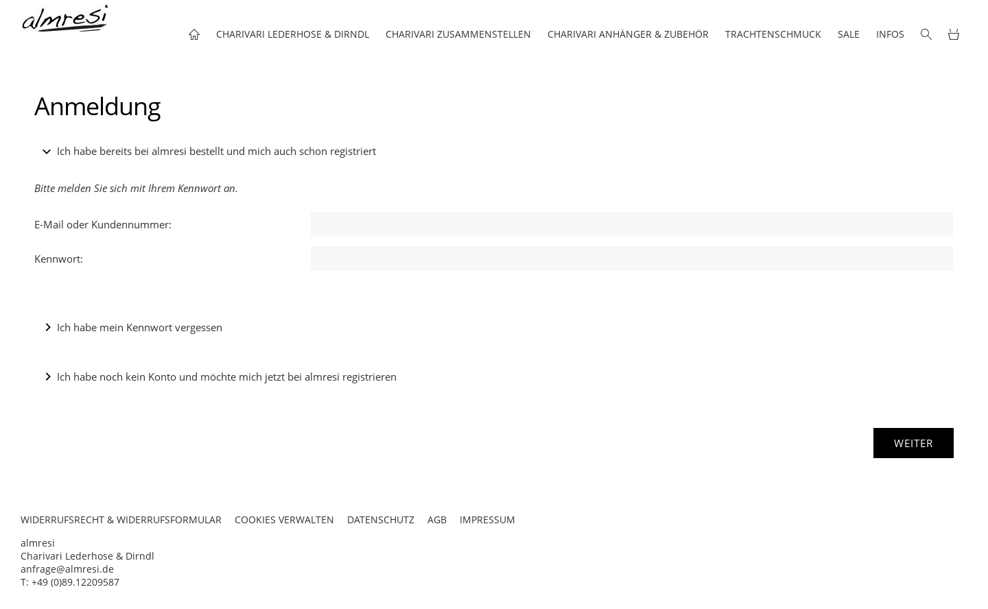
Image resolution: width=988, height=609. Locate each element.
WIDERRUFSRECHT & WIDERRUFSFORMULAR (121, 519)
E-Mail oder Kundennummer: (103, 224)
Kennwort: (58, 258)
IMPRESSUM (487, 519)
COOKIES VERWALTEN (284, 519)
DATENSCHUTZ (380, 519)
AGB (437, 519)
